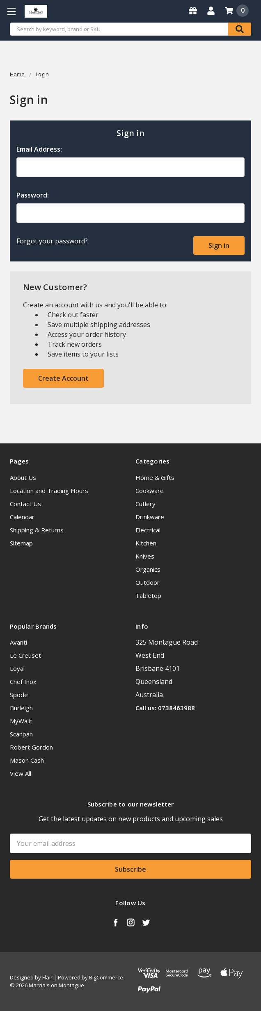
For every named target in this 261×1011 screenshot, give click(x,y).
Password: (32, 195)
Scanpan (21, 734)
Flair (47, 977)
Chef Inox (23, 681)
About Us (23, 477)
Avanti (18, 642)
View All (20, 773)
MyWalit (21, 721)
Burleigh (21, 708)
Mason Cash (27, 760)
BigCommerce (106, 977)
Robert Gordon (31, 747)
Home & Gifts (154, 477)
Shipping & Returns (37, 530)
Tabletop (148, 595)
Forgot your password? (52, 240)
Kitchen (145, 543)
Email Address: (39, 149)
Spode (19, 695)
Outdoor (147, 582)
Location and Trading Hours (49, 490)
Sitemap (21, 543)
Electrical (147, 530)
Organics (147, 569)
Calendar (22, 517)
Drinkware (149, 517)
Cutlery (145, 504)
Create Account (63, 378)
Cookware (149, 490)
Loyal (17, 668)
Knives (144, 556)
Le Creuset (25, 655)
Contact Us (25, 504)
